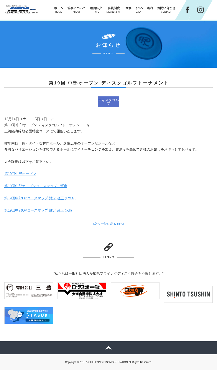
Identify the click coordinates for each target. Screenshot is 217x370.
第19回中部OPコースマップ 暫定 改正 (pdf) (38, 210)
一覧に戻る (108, 223)
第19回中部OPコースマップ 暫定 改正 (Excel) (40, 198)
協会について (76, 9)
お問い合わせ (166, 9)
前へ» (121, 223)
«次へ (96, 223)
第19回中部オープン (20, 174)
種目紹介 (96, 9)
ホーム (58, 9)
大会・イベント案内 (139, 9)
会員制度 (114, 9)
